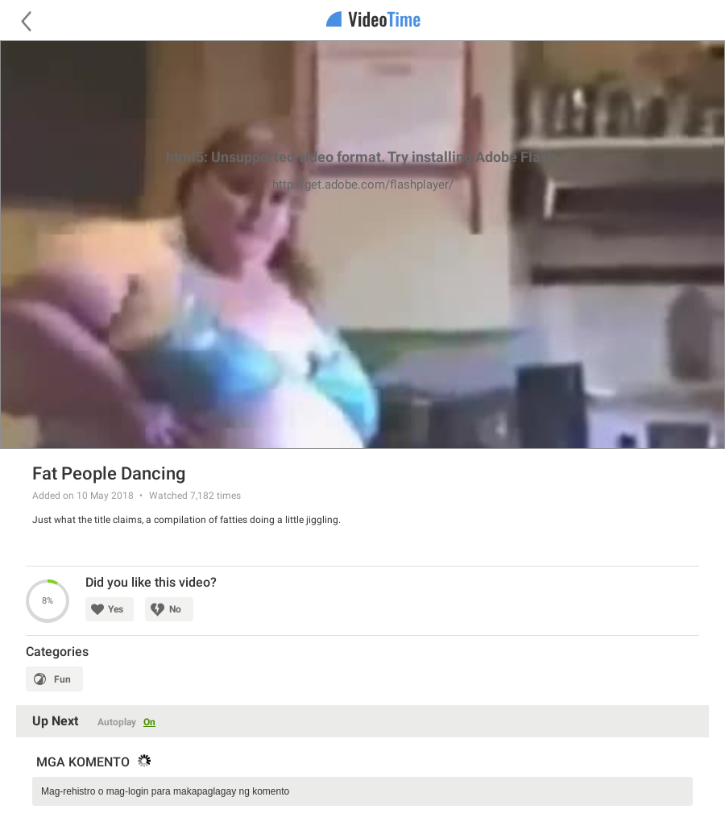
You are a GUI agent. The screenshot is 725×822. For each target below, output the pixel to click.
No (175, 609)
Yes (115, 609)
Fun (62, 679)
